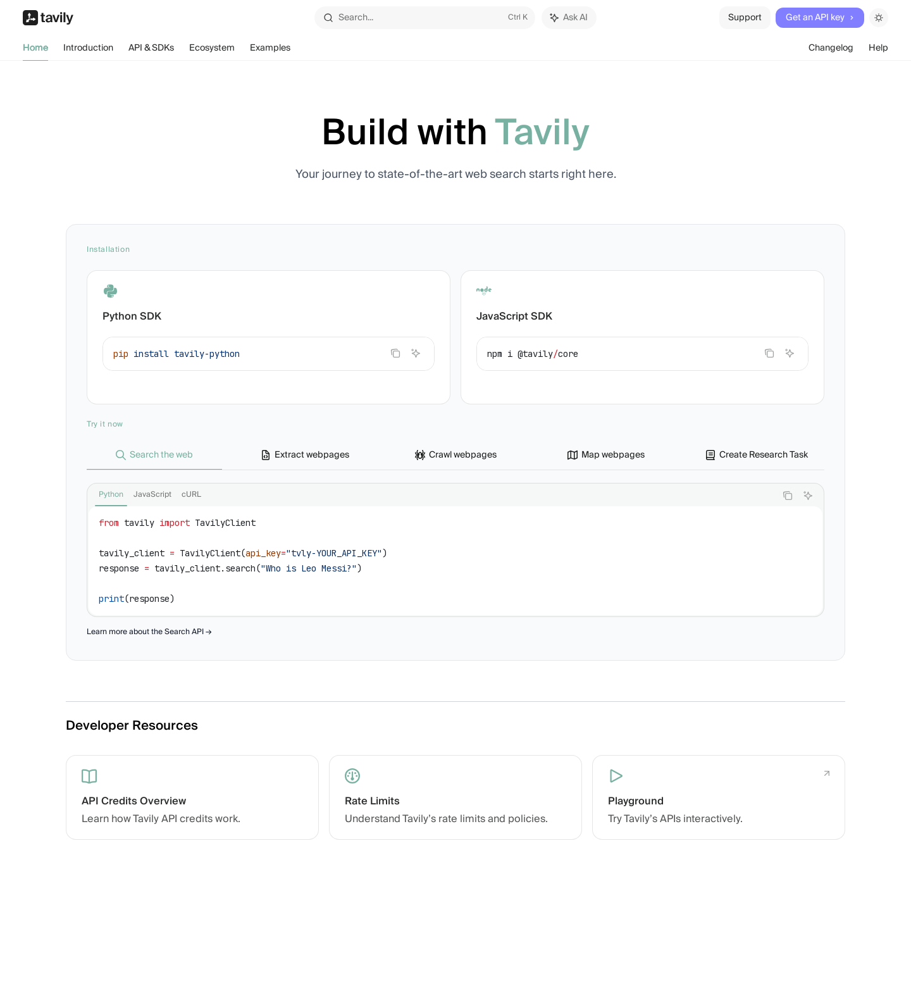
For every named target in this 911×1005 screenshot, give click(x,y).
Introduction (88, 51)
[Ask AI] (415, 353)
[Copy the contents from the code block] (395, 353)
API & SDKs (151, 51)
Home (35, 51)
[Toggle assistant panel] (569, 17)
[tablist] (431, 495)
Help (878, 51)
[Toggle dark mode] (878, 17)
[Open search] (424, 17)
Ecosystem (212, 51)
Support (745, 17)
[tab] (154, 454)
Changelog (831, 51)
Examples (270, 51)
